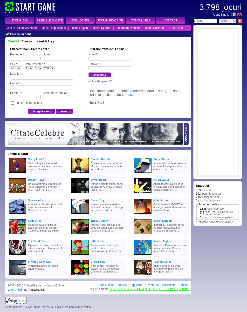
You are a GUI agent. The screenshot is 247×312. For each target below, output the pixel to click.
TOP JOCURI (80, 20)
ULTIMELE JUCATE (50, 20)
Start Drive (34, 220)
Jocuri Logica (79, 28)
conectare (99, 74)
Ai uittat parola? (102, 81)
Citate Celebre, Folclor (18, 306)
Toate (185, 289)
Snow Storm (161, 159)
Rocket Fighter (162, 241)
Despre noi (152, 285)
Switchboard (99, 179)
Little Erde (97, 241)
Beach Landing (162, 220)
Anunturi (75, 306)
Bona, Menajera (43, 306)
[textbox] (205, 21)
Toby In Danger (162, 261)
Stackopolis (35, 200)
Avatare (87, 306)
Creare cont (176, 28)
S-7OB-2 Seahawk (39, 261)
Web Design (15, 290)
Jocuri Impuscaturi (54, 28)
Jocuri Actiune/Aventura (22, 28)
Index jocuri (106, 285)
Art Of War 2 (161, 179)
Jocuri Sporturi (102, 28)
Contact (183, 285)
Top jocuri (136, 285)
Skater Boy (97, 200)
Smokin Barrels (100, 159)
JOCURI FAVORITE (110, 20)
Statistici (122, 285)
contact (127, 95)
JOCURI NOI (19, 20)
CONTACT (170, 20)
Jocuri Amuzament (128, 28)
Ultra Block (98, 261)
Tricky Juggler (100, 220)
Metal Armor (161, 200)
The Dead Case (37, 241)
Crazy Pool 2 (36, 159)
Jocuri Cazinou (154, 28)
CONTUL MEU (140, 20)
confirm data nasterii (29, 103)
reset (64, 111)
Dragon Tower (37, 179)
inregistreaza (41, 111)
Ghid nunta (61, 306)
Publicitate (168, 285)
